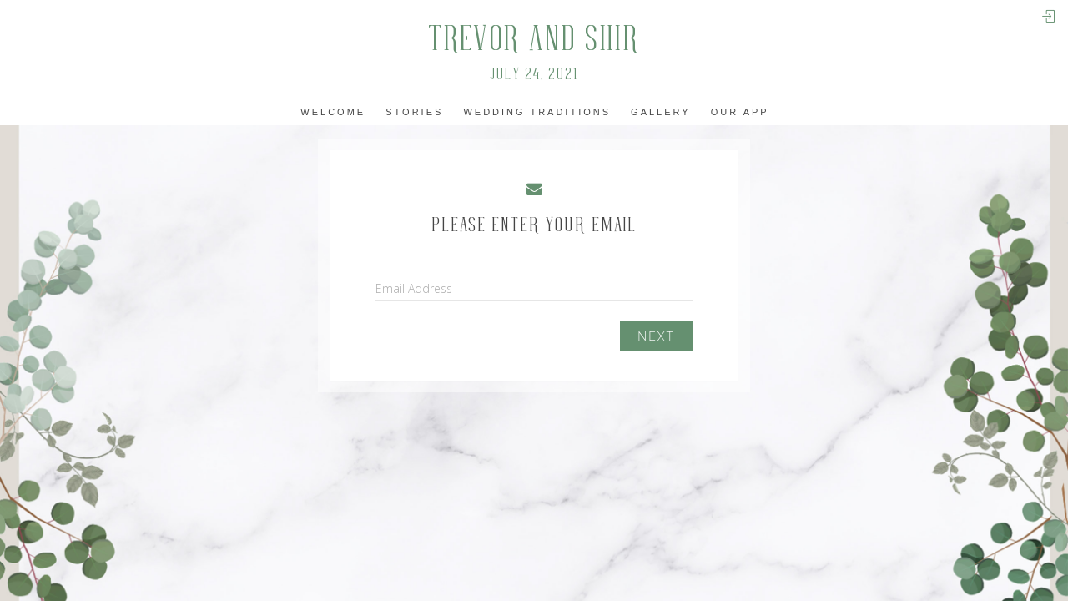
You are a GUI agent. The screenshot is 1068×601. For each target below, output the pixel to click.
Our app (740, 112)
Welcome (332, 112)
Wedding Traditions (537, 112)
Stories (414, 112)
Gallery (661, 112)
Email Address (413, 288)
